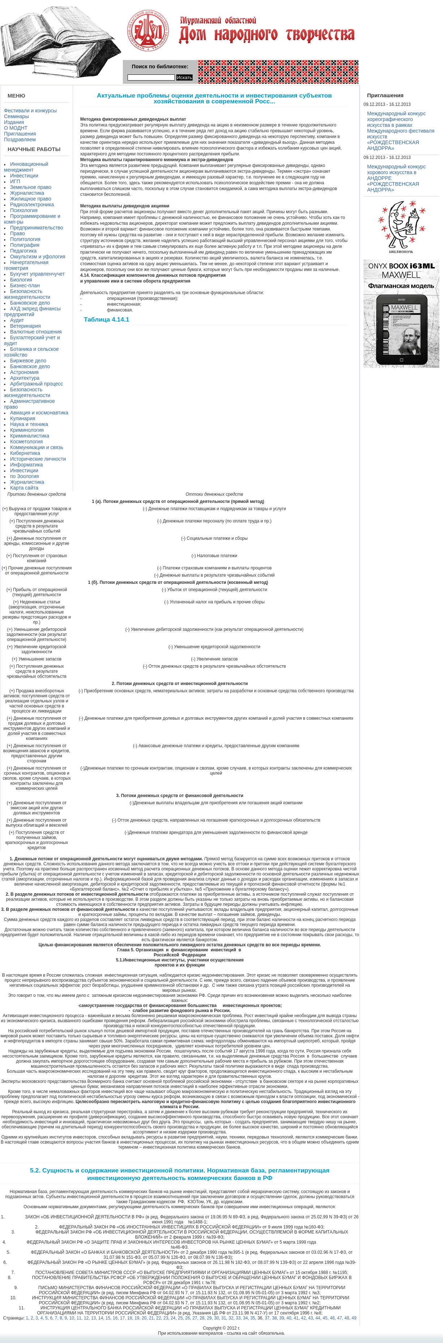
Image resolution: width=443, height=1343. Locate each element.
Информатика (26, 465)
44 (317, 1318)
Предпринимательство (36, 228)
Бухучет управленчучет (37, 274)
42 (303, 1318)
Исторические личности (38, 459)
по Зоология (24, 476)
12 (86, 1318)
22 (158, 1318)
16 (115, 1318)
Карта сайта (24, 488)
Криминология (27, 430)
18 (129, 1318)
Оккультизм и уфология (37, 256)
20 (144, 1318)
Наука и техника (29, 424)
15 (108, 1318)
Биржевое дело (28, 360)
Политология (25, 239)
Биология (21, 280)
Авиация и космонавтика (39, 413)
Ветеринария (25, 326)
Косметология (26, 441)
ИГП (15, 181)
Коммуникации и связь (36, 447)
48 (346, 1318)
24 (173, 1318)
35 (252, 1318)
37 (267, 1318)
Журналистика (27, 193)
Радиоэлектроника (32, 204)
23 (165, 1318)
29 (209, 1318)
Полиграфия (24, 245)
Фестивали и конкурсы (30, 110)
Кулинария (22, 418)
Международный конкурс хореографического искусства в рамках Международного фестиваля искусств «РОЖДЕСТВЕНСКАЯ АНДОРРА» (400, 131)
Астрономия (24, 372)
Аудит (17, 320)
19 (136, 1318)
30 (216, 1318)
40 (289, 1318)
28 (201, 1318)
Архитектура (24, 378)
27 (194, 1318)
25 (180, 1318)
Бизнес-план (25, 285)
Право (17, 233)
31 (224, 1318)
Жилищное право (30, 199)
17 (122, 1318)
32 (231, 1318)
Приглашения (20, 134)
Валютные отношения (36, 332)
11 (79, 1318)
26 (187, 1318)
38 (274, 1318)
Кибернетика (25, 453)
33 (238, 1318)
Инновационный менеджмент (26, 167)
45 (325, 1318)
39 (281, 1318)
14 (100, 1318)
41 (296, 1318)
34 (245, 1318)
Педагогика (23, 251)
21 (151, 1318)
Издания (14, 122)
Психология (24, 210)
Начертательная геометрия (26, 265)
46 (332, 1318)
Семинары (16, 116)
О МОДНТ (15, 128)
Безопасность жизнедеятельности (27, 294)
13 (93, 1318)
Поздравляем (20, 139)
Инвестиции (24, 175)
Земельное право (30, 187)
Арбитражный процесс (36, 384)
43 (310, 1318)
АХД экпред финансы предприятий (32, 311)
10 (71, 1318)
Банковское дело (30, 303)
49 (354, 1318)
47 (339, 1318)
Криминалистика (29, 436)
